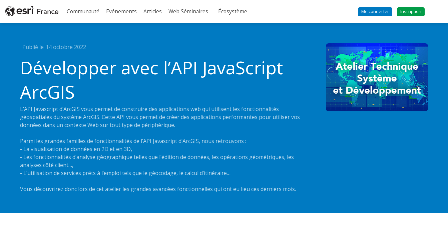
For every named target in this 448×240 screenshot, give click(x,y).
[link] (83, 11)
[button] (375, 11)
